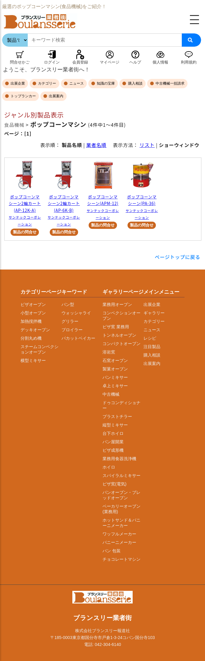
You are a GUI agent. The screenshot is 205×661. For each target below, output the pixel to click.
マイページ (109, 62)
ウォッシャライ (76, 312)
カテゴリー (46, 83)
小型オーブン (33, 312)
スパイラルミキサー (121, 475)
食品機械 (14, 124)
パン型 (68, 304)
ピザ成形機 (113, 450)
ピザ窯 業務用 (115, 326)
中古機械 (110, 394)
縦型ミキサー (115, 424)
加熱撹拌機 (31, 321)
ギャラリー (154, 312)
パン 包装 (111, 550)
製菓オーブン (115, 368)
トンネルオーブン (119, 335)
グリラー (70, 321)
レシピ (150, 338)
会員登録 (80, 62)
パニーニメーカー (119, 542)
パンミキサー (115, 377)
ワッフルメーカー (119, 534)
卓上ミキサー (115, 385)
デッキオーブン (35, 329)
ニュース (76, 83)
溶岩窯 (108, 352)
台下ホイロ (113, 433)
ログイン (52, 62)
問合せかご (20, 62)
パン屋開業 (113, 441)
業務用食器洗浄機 (119, 458)
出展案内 (55, 96)
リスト (147, 144)
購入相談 (134, 83)
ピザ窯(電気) (114, 484)
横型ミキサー (33, 360)
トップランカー (23, 96)
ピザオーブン (33, 304)
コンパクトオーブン (121, 343)
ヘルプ (135, 62)
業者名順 (96, 144)
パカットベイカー (78, 338)
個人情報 (160, 62)
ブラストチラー (117, 416)
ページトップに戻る (177, 256)
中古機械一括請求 (169, 83)
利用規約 (189, 62)
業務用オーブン (117, 304)
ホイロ (108, 467)
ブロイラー (72, 329)
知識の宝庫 (105, 83)
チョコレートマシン (121, 559)
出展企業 (17, 83)
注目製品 (152, 346)
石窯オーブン (115, 360)
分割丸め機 (31, 338)
